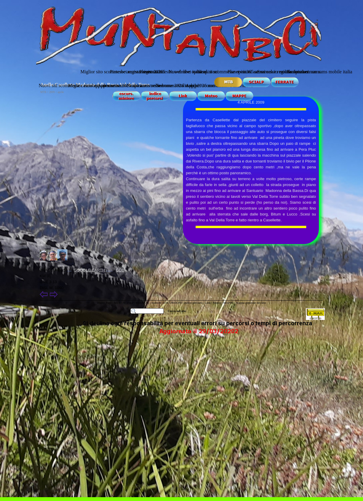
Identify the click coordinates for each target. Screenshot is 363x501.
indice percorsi (194, 302)
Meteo (217, 302)
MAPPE (228, 302)
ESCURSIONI (172, 302)
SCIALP (128, 302)
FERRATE (142, 302)
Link (208, 302)
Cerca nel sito (177, 311)
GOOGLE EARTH (90, 270)
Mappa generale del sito (251, 302)
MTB (117, 302)
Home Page (104, 302)
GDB (120, 270)
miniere (156, 302)
